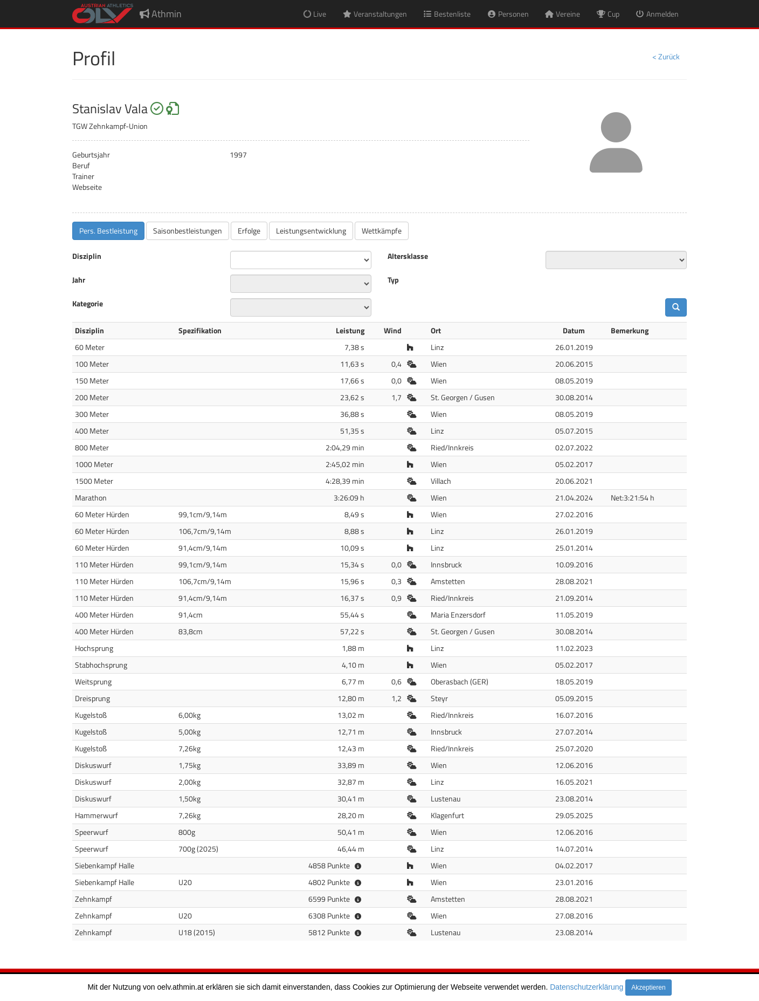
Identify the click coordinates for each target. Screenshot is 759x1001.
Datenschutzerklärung (586, 987)
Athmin (161, 13)
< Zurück (666, 56)
